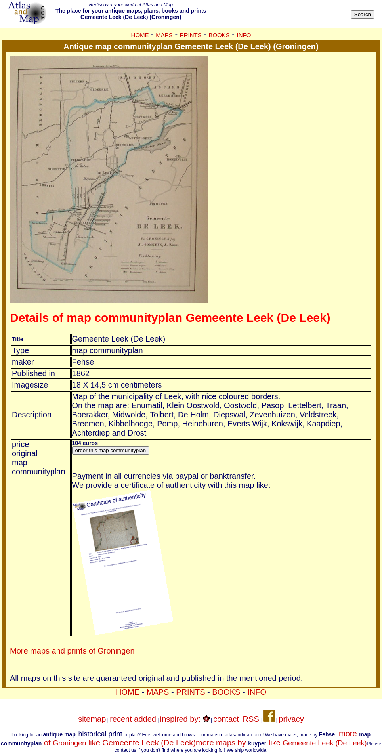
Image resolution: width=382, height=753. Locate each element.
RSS (251, 719)
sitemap (92, 719)
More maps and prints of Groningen (72, 650)
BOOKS (218, 35)
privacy (291, 719)
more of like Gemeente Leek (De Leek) (186, 738)
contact (226, 719)
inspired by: (185, 719)
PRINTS (191, 35)
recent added (133, 719)
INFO (244, 35)
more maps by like (281, 742)
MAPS (164, 35)
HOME (140, 35)
